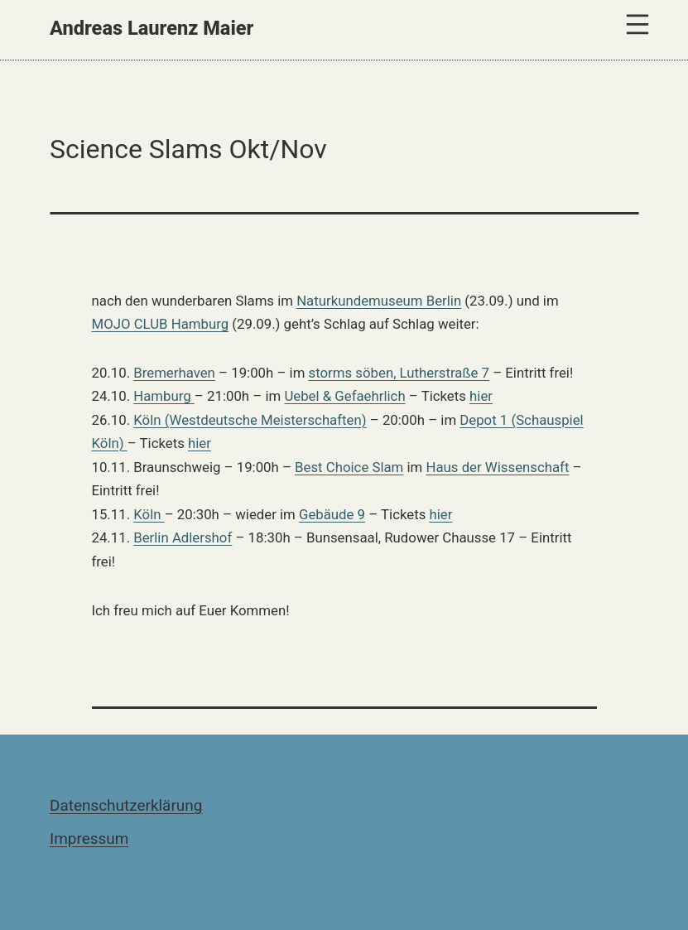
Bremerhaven (174, 372)
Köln (148, 514)
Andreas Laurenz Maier (151, 28)
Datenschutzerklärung (126, 805)
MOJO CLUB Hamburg (160, 324)
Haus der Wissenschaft (497, 467)
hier (481, 396)
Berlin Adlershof (182, 537)
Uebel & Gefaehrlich (344, 396)
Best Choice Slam (349, 467)
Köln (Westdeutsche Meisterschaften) (249, 420)
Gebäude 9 (332, 514)
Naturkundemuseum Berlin (378, 300)
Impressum (89, 838)
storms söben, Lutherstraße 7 (399, 372)
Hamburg (164, 396)
